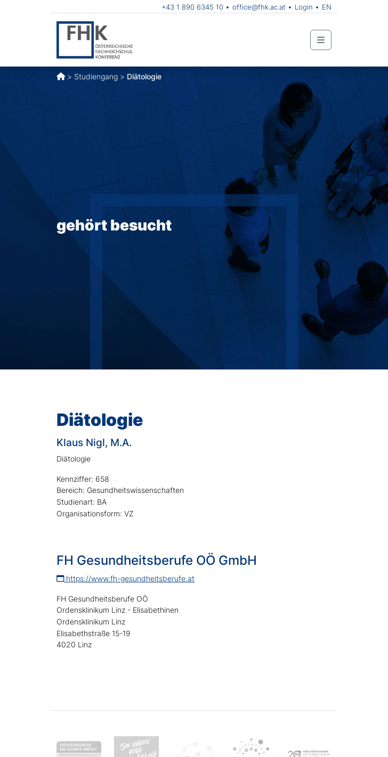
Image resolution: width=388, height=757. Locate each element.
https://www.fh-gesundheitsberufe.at (125, 578)
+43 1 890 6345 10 (192, 7)
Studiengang (96, 76)
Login (304, 7)
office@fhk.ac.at (259, 7)
